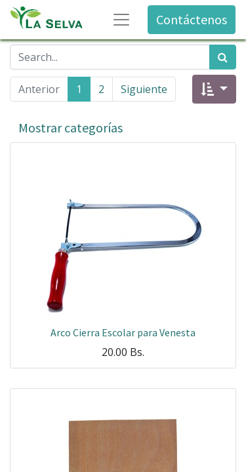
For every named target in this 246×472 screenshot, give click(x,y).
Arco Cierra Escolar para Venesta (123, 332)
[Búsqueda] (222, 57)
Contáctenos (191, 19)
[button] (214, 89)
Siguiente (144, 89)
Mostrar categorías (70, 127)
